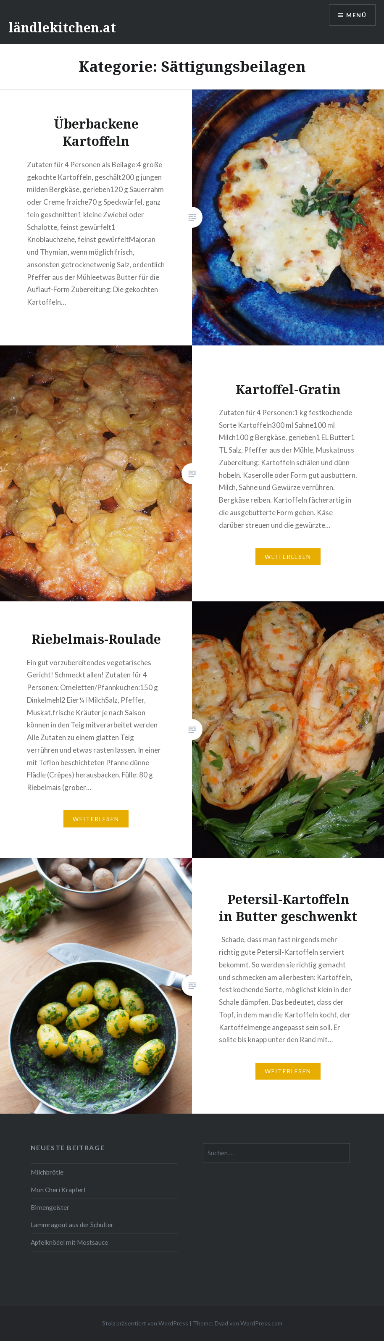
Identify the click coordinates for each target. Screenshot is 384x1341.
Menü (356, 14)
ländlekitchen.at (62, 27)
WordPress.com (261, 1323)
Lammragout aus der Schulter (72, 1224)
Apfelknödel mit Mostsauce (69, 1242)
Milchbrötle (47, 1172)
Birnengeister (50, 1207)
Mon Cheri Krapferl (58, 1189)
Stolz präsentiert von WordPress (145, 1323)
